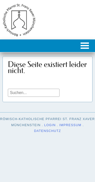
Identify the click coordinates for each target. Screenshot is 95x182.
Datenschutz (47, 131)
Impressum (70, 125)
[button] (84, 45)
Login (50, 125)
